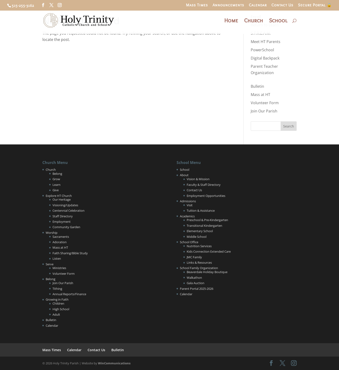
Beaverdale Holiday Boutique (207, 272)
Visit (190, 205)
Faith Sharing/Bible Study (70, 253)
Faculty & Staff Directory (204, 185)
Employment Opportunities (206, 196)
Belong (57, 173)
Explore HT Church (59, 196)
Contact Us (282, 5)
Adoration (59, 242)
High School (60, 309)
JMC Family (194, 257)
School (278, 21)
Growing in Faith (57, 299)
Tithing (57, 288)
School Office (189, 242)
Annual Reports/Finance (69, 294)
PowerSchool (262, 49)
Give (55, 190)
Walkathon (194, 277)
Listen (56, 258)
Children (58, 303)
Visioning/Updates (65, 205)
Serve (49, 264)
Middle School (196, 237)
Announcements (228, 5)
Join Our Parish (264, 111)
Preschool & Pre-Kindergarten (207, 220)
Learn (56, 185)
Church (253, 21)
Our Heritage (61, 199)
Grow (56, 179)
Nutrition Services (199, 246)
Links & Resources (199, 262)
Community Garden (66, 227)
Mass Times (197, 5)
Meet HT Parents (265, 41)
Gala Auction (195, 283)
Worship (51, 233)
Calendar (258, 5)
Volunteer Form (265, 102)
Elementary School (200, 231)
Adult (56, 314)
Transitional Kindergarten (204, 225)
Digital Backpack (265, 58)
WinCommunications (114, 363)
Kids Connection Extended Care (209, 251)
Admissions (188, 201)
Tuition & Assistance (201, 210)
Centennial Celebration (68, 210)
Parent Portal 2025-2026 (196, 288)
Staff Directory (62, 216)
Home (231, 21)
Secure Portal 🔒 (315, 5)
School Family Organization (199, 268)
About (184, 175)
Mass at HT (260, 94)
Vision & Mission (198, 179)
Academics (187, 216)
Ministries (59, 268)
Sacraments (60, 237)
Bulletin (257, 86)
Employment (61, 221)
